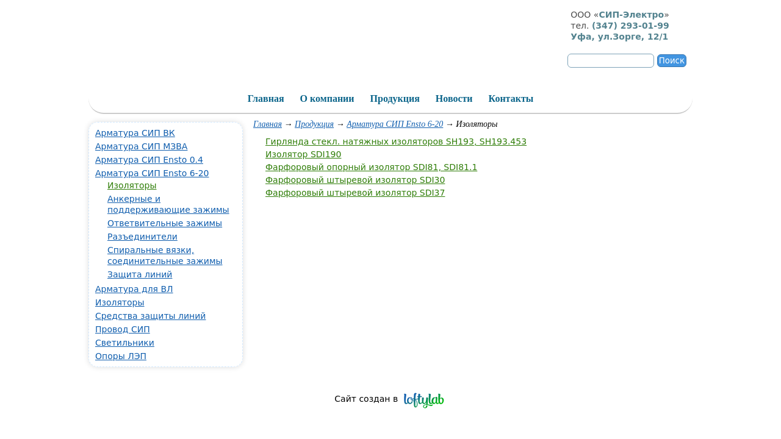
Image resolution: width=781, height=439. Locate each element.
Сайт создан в (366, 399)
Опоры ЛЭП (120, 356)
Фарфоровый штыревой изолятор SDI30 (355, 180)
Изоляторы (132, 185)
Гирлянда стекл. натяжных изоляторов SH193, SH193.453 (396, 141)
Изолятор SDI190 (303, 154)
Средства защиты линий (150, 316)
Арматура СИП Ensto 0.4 (149, 160)
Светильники (124, 343)
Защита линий (139, 274)
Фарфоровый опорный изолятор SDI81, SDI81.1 (371, 167)
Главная (267, 124)
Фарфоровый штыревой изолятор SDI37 (355, 193)
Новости (454, 98)
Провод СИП (122, 329)
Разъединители (142, 236)
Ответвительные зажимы (164, 223)
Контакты (511, 98)
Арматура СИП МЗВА (141, 146)
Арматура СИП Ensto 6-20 (395, 124)
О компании (327, 98)
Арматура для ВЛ (134, 289)
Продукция (314, 124)
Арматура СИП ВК (135, 133)
